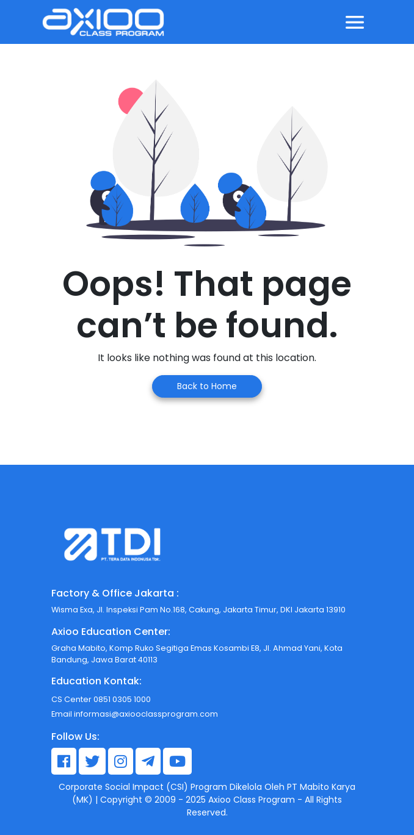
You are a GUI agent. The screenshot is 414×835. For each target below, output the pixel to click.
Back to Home (207, 386)
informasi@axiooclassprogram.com (146, 714)
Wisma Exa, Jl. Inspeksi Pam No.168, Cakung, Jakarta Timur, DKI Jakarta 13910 (198, 609)
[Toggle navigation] (355, 22)
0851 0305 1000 (121, 699)
